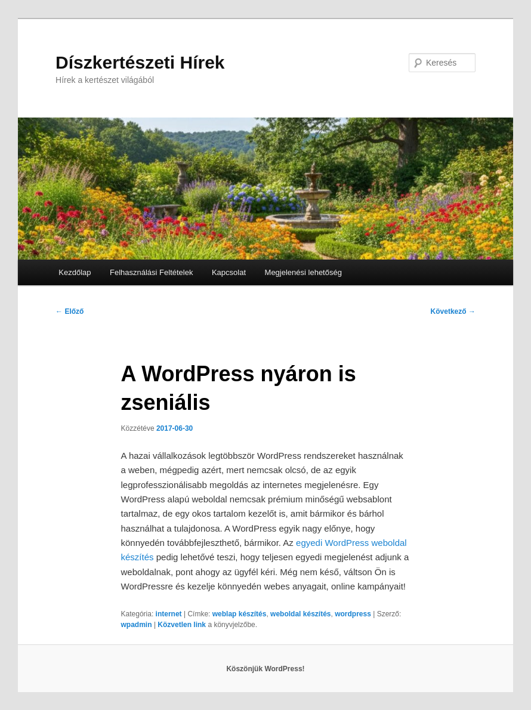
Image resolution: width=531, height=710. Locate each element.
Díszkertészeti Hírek (139, 62)
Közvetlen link (183, 625)
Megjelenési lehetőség (303, 272)
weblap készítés (239, 614)
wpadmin (136, 625)
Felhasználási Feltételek (151, 272)
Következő (453, 311)
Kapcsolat (229, 272)
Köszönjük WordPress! (265, 669)
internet (169, 614)
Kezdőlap (74, 272)
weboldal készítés (300, 614)
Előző (69, 311)
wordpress (353, 614)
